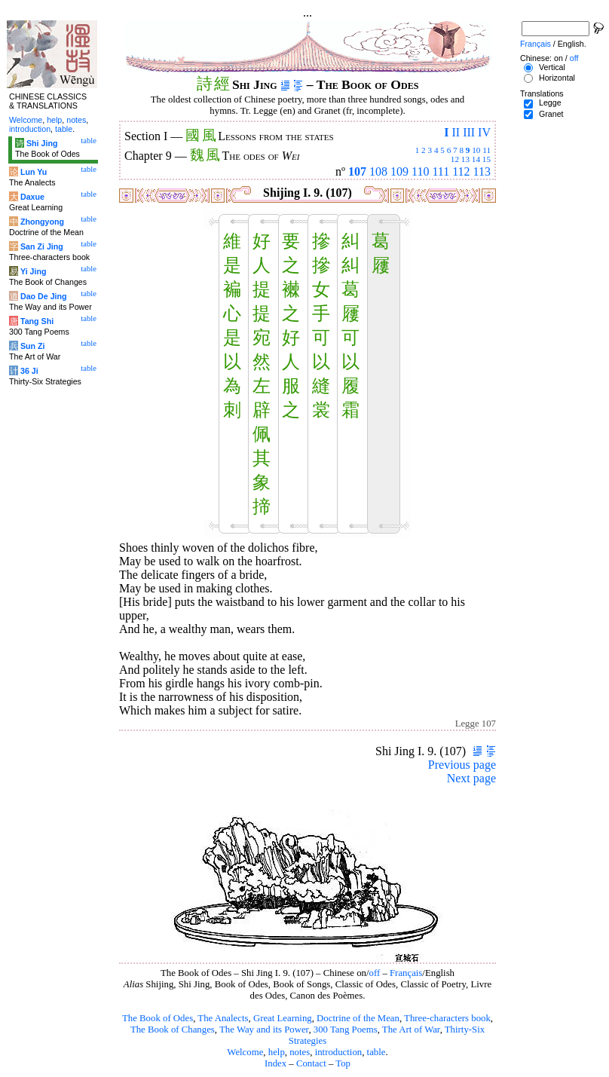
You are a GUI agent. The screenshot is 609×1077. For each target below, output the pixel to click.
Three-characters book (447, 1018)
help (276, 1052)
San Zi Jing (41, 246)
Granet (551, 113)
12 (455, 159)
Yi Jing (33, 271)
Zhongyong (42, 221)
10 (476, 150)
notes (299, 1052)
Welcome (245, 1052)
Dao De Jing (43, 296)
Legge (550, 102)
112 (461, 171)
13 (465, 159)
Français (406, 973)
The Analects (222, 1018)
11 (486, 150)
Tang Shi (37, 321)
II (455, 132)
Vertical (552, 67)
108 (378, 171)
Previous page (462, 764)
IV (484, 132)
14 (476, 159)
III (469, 132)
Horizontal (557, 77)
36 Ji (29, 370)
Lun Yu (33, 171)
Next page (471, 778)
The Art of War (411, 1029)
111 (440, 171)
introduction (339, 1052)
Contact (311, 1063)
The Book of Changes (172, 1029)
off (375, 973)
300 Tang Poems (346, 1029)
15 (486, 159)
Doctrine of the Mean (358, 1018)
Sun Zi (32, 345)
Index (275, 1063)
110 (420, 171)
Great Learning (282, 1018)
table (376, 1052)
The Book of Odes (157, 1018)
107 (357, 171)
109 (399, 171)
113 (482, 171)
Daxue (32, 196)
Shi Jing (41, 143)
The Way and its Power (263, 1029)
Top (342, 1063)
